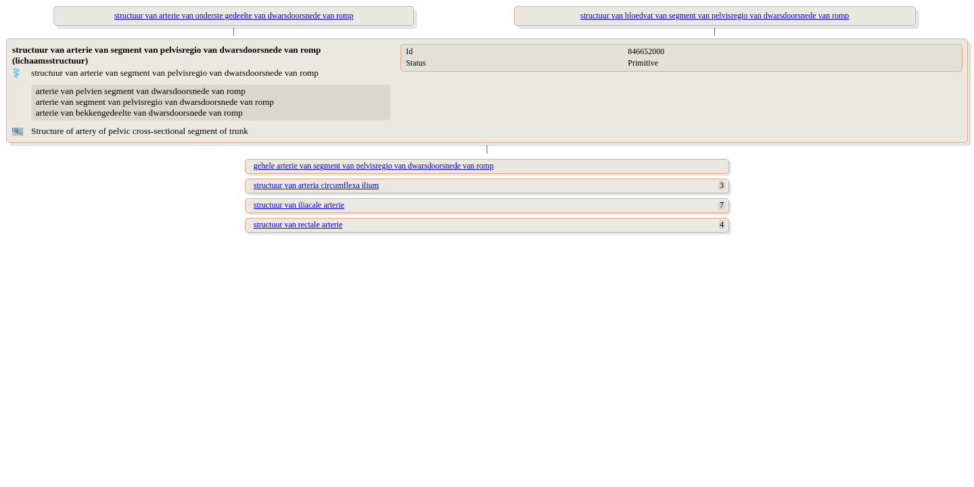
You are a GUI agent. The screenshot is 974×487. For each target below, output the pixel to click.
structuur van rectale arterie (298, 224)
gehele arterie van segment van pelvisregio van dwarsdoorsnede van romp (374, 165)
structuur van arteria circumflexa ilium (316, 185)
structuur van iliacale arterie (299, 205)
